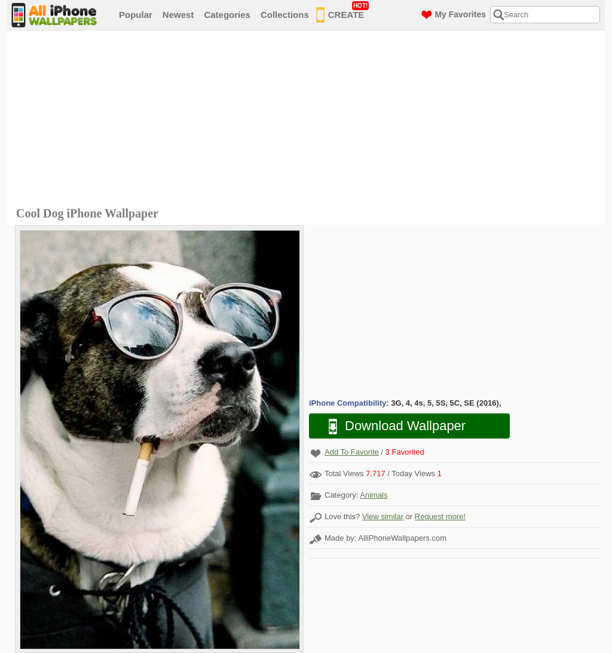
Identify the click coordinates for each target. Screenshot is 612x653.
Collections (285, 15)
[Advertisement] (309, 120)
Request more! (440, 516)
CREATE (342, 12)
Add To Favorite (352, 451)
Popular (135, 15)
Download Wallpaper (391, 426)
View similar (382, 516)
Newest (178, 15)
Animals (373, 494)
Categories (227, 15)
